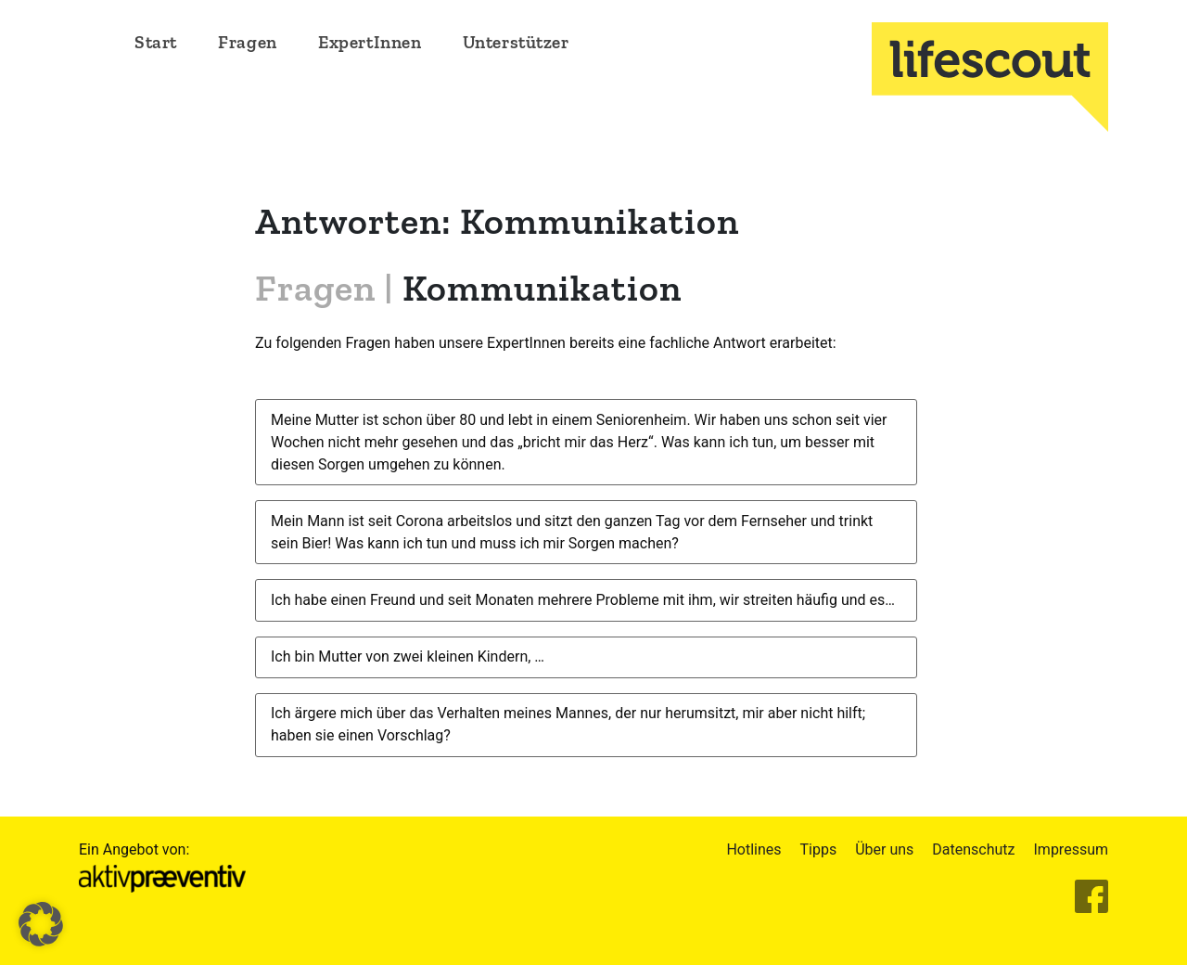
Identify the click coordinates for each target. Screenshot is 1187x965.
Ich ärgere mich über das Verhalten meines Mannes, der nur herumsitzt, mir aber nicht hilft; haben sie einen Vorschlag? (568, 724)
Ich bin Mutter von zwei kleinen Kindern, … (407, 656)
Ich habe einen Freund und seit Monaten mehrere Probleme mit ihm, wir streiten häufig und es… (583, 600)
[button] (41, 924)
